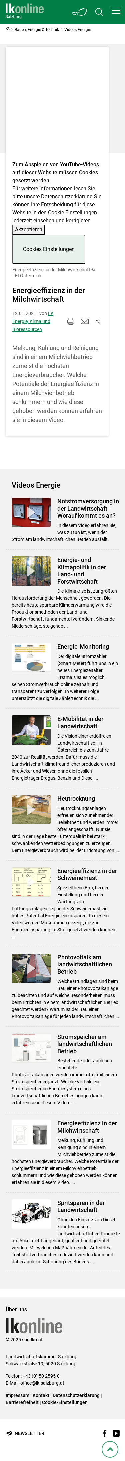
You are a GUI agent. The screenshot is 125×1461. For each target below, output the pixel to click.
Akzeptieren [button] (28, 229)
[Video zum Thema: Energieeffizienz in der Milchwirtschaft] (57, 105)
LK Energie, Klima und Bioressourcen (33, 321)
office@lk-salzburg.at (42, 1383)
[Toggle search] (99, 12)
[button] (116, 10)
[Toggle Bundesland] (80, 12)
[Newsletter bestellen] (25, 1433)
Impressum (17, 1395)
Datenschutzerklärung (67, 196)
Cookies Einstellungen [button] (49, 249)
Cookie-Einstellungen (65, 1402)
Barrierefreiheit (22, 1402)
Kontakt (41, 1395)
